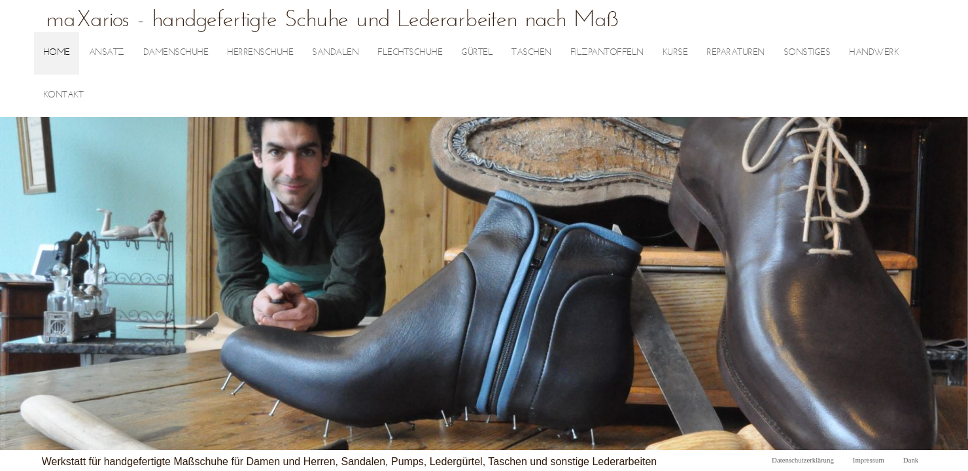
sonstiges (807, 53)
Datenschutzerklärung (803, 460)
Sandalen (335, 53)
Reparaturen (735, 53)
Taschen (531, 53)
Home (56, 53)
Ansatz (106, 53)
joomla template (4, 410)
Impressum (868, 460)
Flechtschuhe (409, 53)
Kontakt (63, 95)
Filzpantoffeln (607, 53)
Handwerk (874, 53)
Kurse (675, 53)
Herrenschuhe (260, 53)
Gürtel (477, 53)
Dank (910, 460)
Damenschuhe (176, 53)
